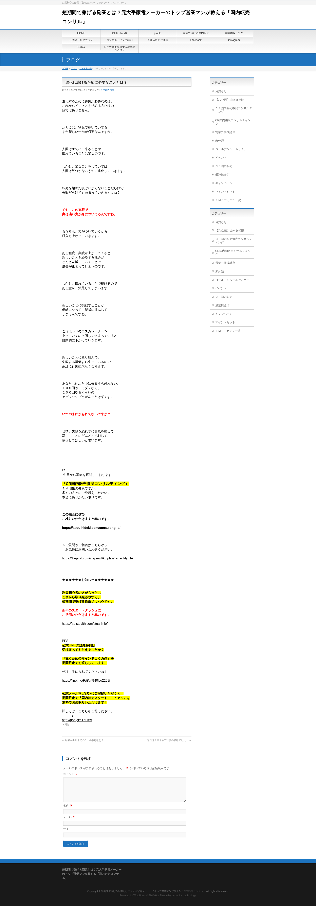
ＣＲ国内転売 (85, 68)
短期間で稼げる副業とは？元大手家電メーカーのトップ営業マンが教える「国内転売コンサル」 (153, 891)
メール (69, 822)
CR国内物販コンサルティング (232, 122)
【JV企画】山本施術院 (229, 99)
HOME (65, 68)
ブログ (74, 68)
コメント (70, 774)
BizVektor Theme (158, 895)
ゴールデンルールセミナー (232, 149)
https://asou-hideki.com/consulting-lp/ (91, 527)
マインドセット (225, 191)
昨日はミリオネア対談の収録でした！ (169, 740)
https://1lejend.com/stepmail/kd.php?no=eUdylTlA (97, 558)
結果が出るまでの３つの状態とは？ (83, 740)
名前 (67, 810)
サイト (67, 833)
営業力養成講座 (225, 132)
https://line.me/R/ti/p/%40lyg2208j (86, 680)
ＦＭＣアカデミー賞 (228, 200)
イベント (221, 157)
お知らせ (221, 91)
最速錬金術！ (223, 174)
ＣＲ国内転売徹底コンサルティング (233, 110)
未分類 (219, 140)
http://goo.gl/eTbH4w (77, 720)
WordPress (139, 895)
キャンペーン (223, 183)
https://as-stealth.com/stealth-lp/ (85, 623)
